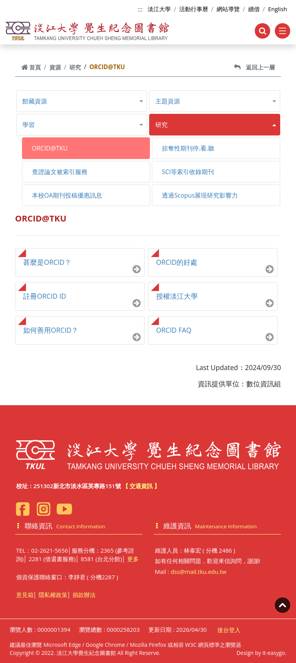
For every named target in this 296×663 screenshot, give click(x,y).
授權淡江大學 (177, 296)
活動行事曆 (193, 9)
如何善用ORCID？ (50, 330)
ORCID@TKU (50, 148)
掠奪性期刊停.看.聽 (188, 148)
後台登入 (228, 630)
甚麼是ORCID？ (47, 262)
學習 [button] (28, 124)
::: (140, 9)
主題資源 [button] (167, 101)
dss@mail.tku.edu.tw (199, 571)
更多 (133, 559)
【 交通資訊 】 (141, 486)
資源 (55, 67)
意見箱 (25, 595)
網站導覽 (228, 9)
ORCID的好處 (176, 262)
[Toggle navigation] (282, 31)
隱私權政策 (53, 595)
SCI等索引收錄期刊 (188, 171)
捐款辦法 (84, 595)
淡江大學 (159, 9)
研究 (75, 67)
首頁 (31, 67)
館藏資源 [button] (34, 101)
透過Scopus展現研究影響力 (200, 195)
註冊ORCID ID (44, 296)
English (277, 9)
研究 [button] (161, 124)
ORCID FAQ (174, 330)
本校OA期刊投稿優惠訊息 (67, 195)
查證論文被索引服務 (59, 171)
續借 (254, 9)
